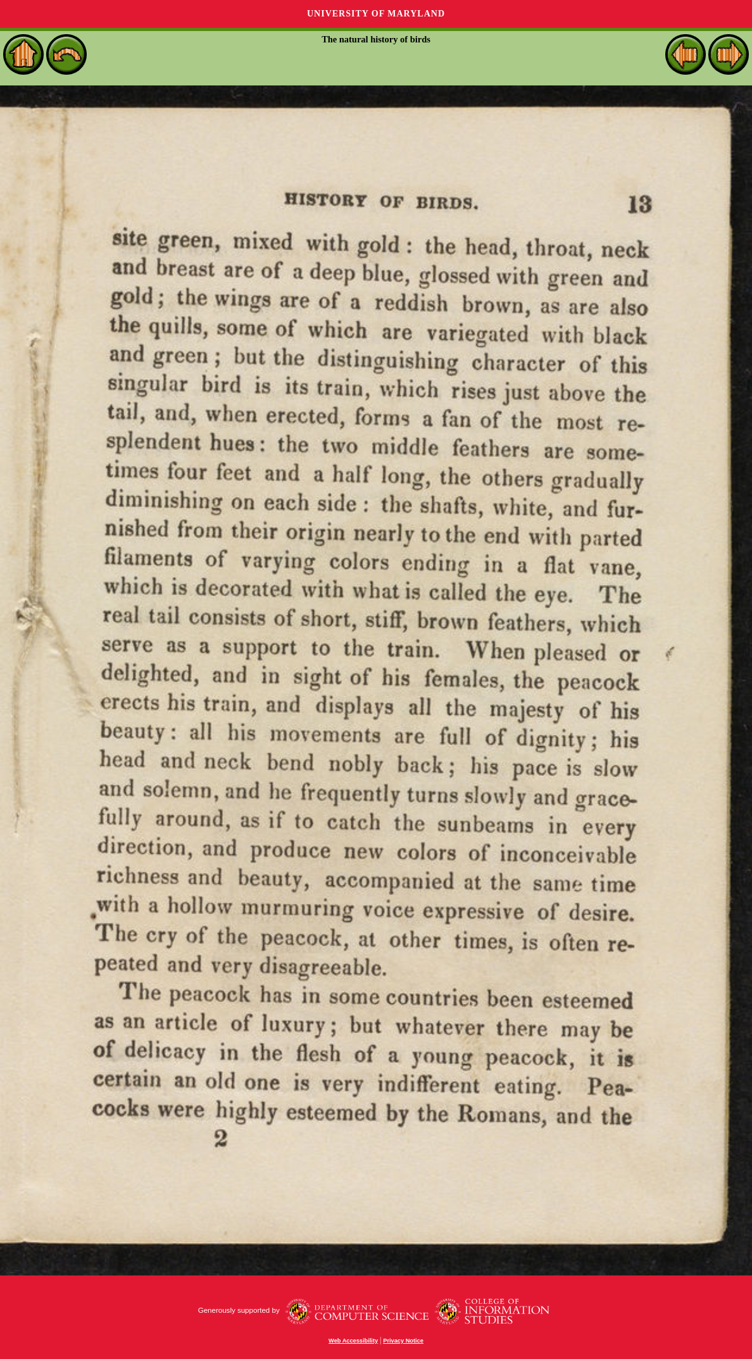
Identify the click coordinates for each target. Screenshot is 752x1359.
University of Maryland (376, 13)
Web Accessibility (353, 1340)
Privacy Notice (403, 1340)
